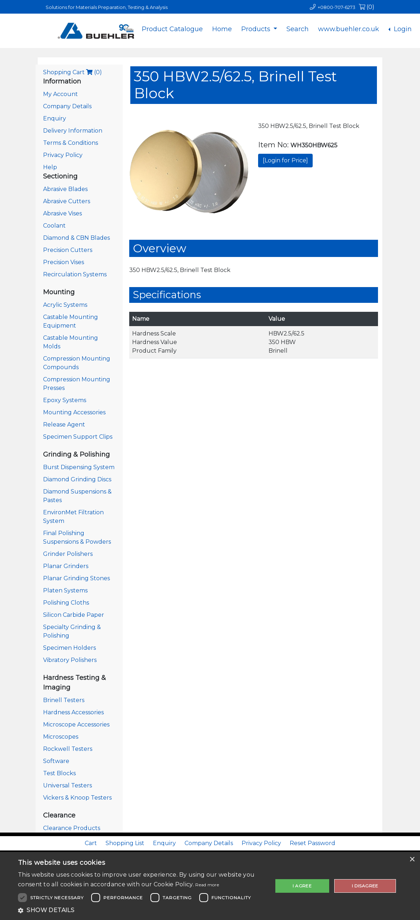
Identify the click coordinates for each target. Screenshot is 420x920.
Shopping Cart (72, 72)
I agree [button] (302, 885)
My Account (60, 94)
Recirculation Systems (75, 274)
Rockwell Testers (67, 748)
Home (222, 29)
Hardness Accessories (73, 712)
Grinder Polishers (68, 553)
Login (402, 29)
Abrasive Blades (65, 189)
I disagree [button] (365, 885)
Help (50, 167)
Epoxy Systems (64, 400)
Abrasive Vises (62, 213)
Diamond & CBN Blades (76, 237)
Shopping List (125, 843)
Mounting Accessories (74, 412)
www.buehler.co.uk (348, 29)
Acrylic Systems (65, 304)
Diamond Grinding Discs (77, 479)
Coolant (54, 225)
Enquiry (54, 118)
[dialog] (210, 886)
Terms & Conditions (70, 142)
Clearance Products (71, 828)
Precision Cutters (67, 250)
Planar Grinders (65, 566)
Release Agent (64, 424)
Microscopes (60, 736)
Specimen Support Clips (77, 436)
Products (256, 29)
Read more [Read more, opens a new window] (207, 884)
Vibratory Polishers (70, 660)
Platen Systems (65, 590)
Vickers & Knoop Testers (77, 797)
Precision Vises (63, 262)
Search (297, 29)
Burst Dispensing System (79, 467)
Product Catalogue (172, 29)
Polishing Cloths (66, 602)
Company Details (67, 106)
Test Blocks (59, 773)
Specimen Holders (69, 647)
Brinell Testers (63, 700)
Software (56, 761)
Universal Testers (67, 785)
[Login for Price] (285, 160)
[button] (141, 910)
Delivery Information (72, 130)
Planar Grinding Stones (76, 578)
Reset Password (312, 843)
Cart (91, 843)
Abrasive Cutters (66, 201)
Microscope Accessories (76, 724)
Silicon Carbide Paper (73, 614)
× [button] (412, 859)
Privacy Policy (63, 155)
